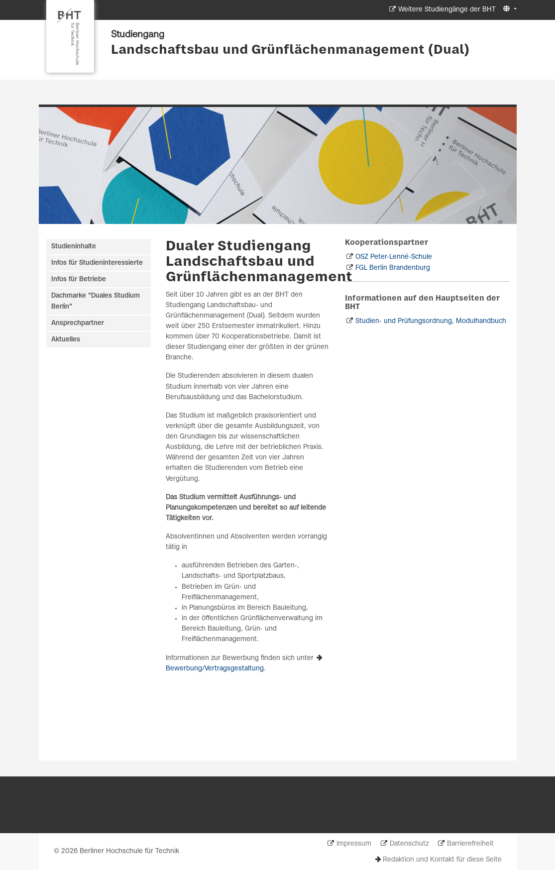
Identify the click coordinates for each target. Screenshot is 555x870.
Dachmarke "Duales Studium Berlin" (95, 301)
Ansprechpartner (77, 323)
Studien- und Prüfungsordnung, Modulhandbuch (430, 321)
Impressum (353, 844)
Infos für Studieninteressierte (97, 263)
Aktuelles (65, 339)
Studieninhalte (73, 246)
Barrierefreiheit (470, 844)
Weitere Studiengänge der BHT (447, 9)
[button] (508, 9)
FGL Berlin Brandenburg (392, 268)
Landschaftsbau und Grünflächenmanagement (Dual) (290, 50)
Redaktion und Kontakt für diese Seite (442, 860)
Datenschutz (409, 844)
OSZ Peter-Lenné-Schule (393, 257)
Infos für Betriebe (78, 279)
